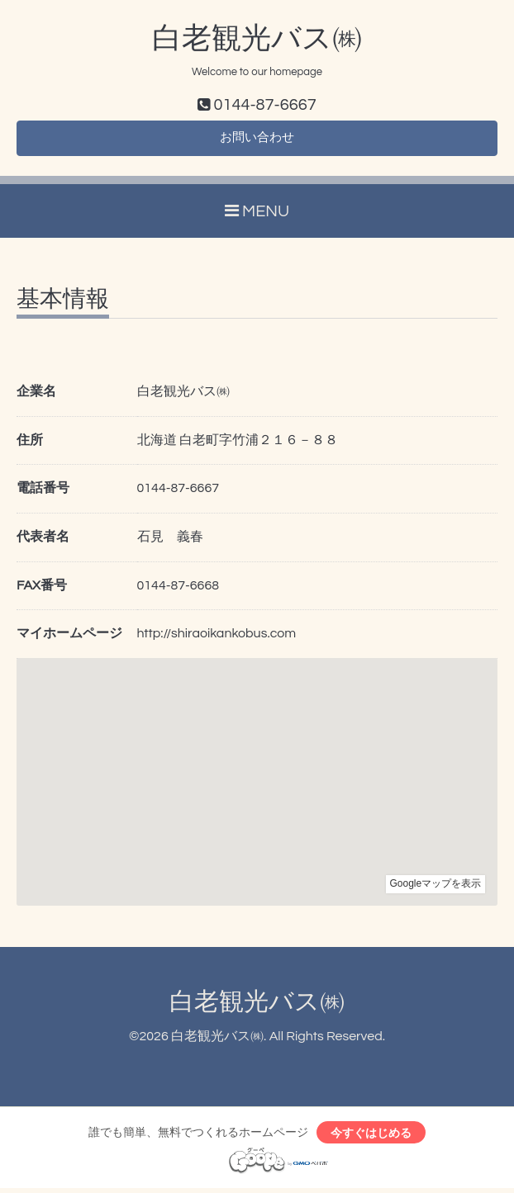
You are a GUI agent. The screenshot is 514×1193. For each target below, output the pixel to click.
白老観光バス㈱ (257, 38)
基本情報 (63, 303)
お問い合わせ (257, 140)
